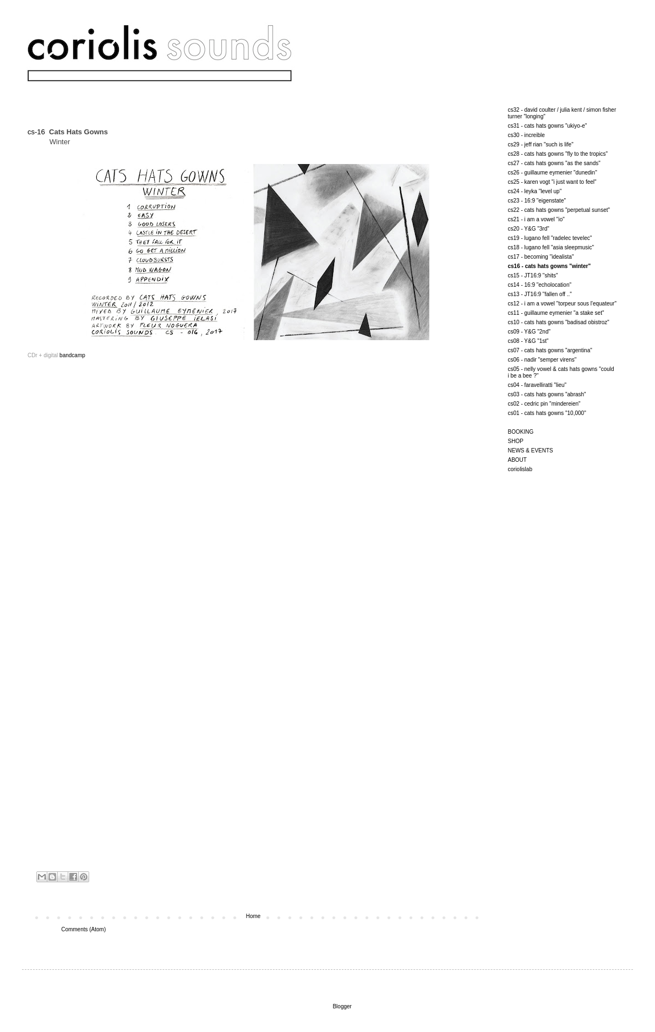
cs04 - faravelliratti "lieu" (537, 385)
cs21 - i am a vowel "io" (536, 219)
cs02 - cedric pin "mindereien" (544, 404)
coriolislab (520, 469)
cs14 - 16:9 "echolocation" (540, 285)
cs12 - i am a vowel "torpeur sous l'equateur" (562, 304)
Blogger (341, 1006)
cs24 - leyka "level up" (535, 191)
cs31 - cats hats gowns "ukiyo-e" (547, 126)
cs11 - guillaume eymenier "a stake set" (556, 313)
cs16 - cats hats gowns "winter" (549, 266)
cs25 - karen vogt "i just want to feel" (552, 182)
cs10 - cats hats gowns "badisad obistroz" (558, 322)
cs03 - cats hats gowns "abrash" (547, 394)
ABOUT (517, 460)
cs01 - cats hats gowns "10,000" (547, 413)
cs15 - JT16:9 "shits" (533, 275)
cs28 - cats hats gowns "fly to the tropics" (558, 154)
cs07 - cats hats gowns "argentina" (550, 350)
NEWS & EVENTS (530, 450)
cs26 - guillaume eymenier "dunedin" (552, 173)
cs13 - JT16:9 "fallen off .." (540, 294)
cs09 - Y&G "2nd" (529, 332)
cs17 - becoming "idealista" (541, 257)
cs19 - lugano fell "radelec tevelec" (550, 238)
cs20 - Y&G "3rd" (528, 229)
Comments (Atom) (83, 929)
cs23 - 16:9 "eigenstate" (537, 201)
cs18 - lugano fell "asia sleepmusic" (551, 247)
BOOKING (521, 432)
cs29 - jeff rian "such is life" (541, 144)
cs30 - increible (526, 135)
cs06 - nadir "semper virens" (542, 360)
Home (253, 916)
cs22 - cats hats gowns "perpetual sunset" (559, 210)
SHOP (515, 441)
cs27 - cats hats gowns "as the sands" (554, 163)
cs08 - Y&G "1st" (528, 341)
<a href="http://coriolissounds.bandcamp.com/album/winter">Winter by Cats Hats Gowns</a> (138, 732)
